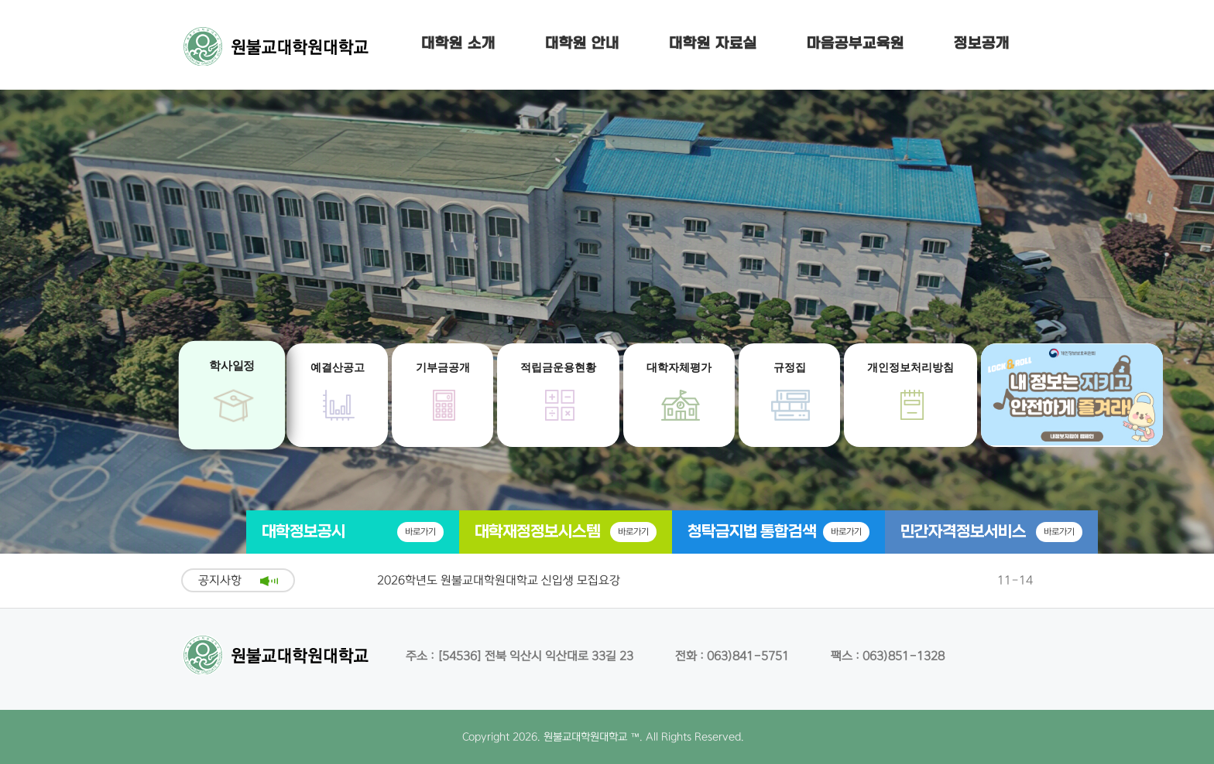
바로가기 (420, 532)
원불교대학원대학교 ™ (592, 737)
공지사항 (220, 580)
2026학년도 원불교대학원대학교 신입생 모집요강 (498, 580)
